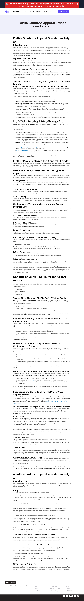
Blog (45, 11)
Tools (25, 11)
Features (38, 11)
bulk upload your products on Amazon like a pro (39, 306)
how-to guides (30, 380)
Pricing (32, 11)
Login (50, 11)
